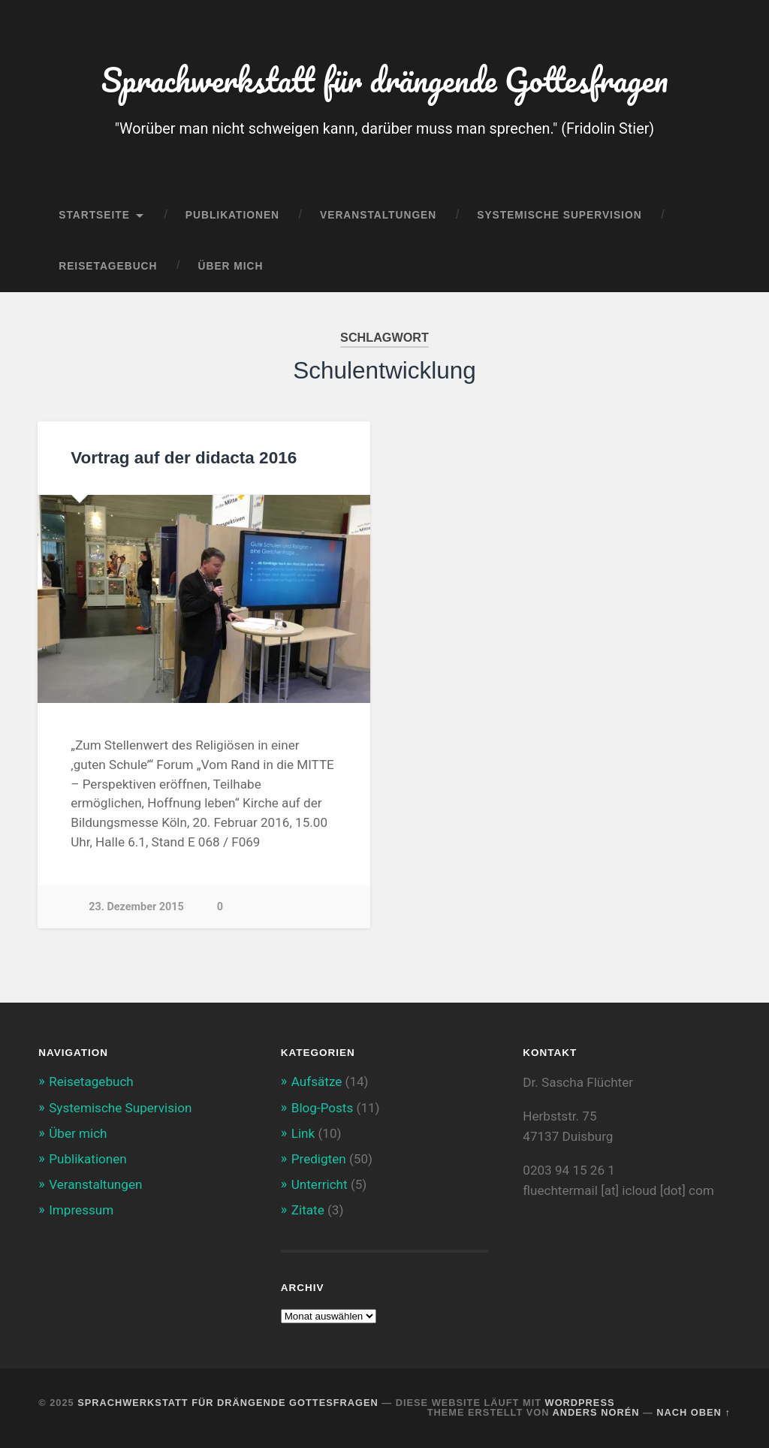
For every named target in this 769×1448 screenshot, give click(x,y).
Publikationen (232, 215)
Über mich (231, 266)
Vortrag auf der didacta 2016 (184, 457)
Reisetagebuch (108, 266)
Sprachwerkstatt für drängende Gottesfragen (384, 79)
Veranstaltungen (378, 215)
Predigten (318, 1158)
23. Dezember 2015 (136, 906)
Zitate (307, 1209)
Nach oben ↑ (693, 1412)
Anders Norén (596, 1412)
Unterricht (319, 1184)
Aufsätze (316, 1081)
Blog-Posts (322, 1107)
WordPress (580, 1402)
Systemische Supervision (559, 215)
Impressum (81, 1209)
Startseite (94, 215)
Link (303, 1133)
